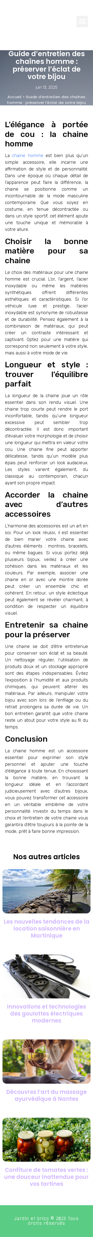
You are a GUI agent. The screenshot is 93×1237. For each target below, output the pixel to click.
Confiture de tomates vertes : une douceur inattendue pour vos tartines (46, 1177)
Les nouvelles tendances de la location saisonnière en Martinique (47, 928)
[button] (82, 21)
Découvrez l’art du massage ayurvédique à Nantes (46, 1095)
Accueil (14, 96)
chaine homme (27, 155)
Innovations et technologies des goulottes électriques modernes (46, 1013)
